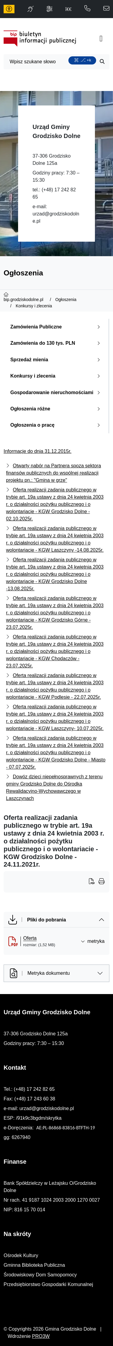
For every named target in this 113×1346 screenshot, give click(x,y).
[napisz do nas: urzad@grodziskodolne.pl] (106, 8)
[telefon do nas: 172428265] (87, 8)
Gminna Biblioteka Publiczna (34, 1265)
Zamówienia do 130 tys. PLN (56, 343)
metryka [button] (93, 941)
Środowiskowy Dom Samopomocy (40, 1274)
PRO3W (41, 1336)
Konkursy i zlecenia (56, 375)
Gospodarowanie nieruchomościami (56, 392)
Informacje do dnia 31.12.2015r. (37, 451)
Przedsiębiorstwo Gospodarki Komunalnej (48, 1284)
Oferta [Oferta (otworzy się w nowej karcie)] (29, 938)
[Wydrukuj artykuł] (94, 882)
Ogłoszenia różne (56, 408)
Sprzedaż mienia (56, 359)
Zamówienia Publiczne (56, 326)
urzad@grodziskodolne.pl (46, 1108)
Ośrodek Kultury (21, 1255)
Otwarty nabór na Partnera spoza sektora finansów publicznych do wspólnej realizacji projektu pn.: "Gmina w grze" (53, 473)
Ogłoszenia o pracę (56, 425)
